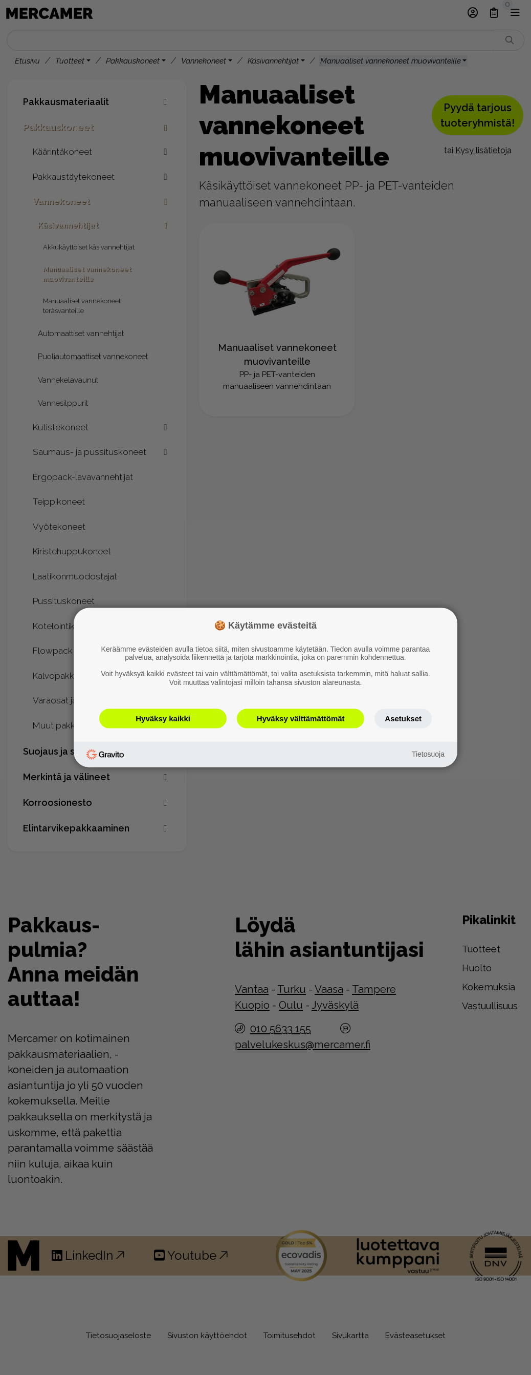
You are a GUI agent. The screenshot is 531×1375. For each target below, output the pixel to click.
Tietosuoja (428, 754)
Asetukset (403, 718)
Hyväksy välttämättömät (301, 718)
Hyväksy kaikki (163, 718)
